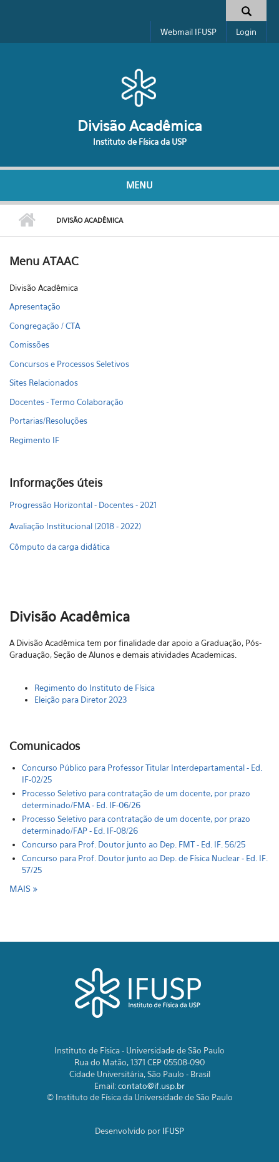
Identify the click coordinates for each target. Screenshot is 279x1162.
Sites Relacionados (43, 383)
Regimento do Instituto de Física (94, 688)
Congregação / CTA (44, 326)
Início (26, 220)
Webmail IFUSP (188, 32)
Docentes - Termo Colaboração (66, 402)
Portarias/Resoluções (48, 421)
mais (21, 888)
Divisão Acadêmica (139, 125)
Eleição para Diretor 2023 (80, 700)
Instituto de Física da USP (140, 142)
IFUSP (173, 1131)
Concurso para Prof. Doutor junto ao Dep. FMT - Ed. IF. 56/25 (133, 844)
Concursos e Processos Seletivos (69, 364)
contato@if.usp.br (151, 1086)
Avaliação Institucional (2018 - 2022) (75, 526)
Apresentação (35, 306)
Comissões (29, 344)
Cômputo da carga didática (59, 547)
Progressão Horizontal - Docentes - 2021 (83, 505)
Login (246, 32)
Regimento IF (34, 440)
